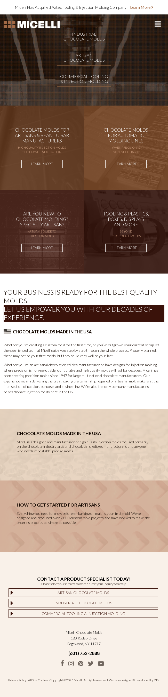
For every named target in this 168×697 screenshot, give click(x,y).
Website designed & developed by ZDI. (134, 680)
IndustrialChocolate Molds (84, 36)
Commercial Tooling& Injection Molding (84, 79)
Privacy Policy (17, 680)
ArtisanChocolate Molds (84, 57)
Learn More (141, 7)
